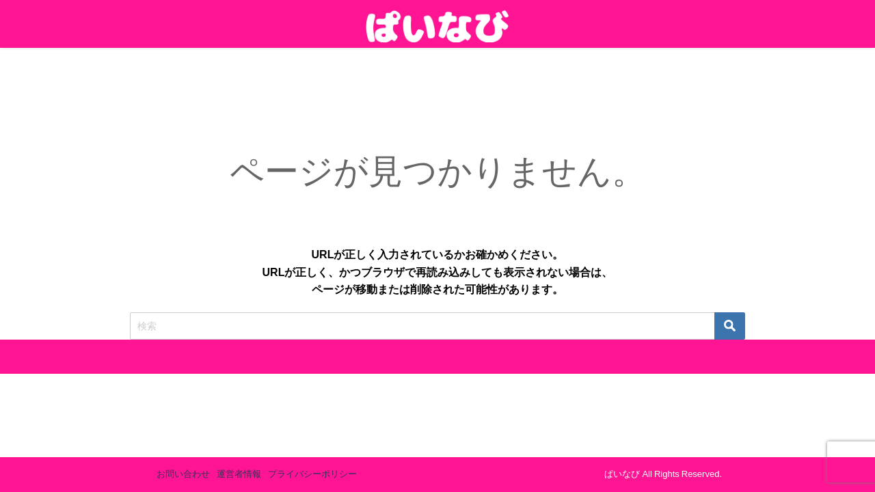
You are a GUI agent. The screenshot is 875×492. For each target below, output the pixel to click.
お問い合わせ (183, 473)
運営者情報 (239, 473)
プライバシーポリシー (312, 473)
